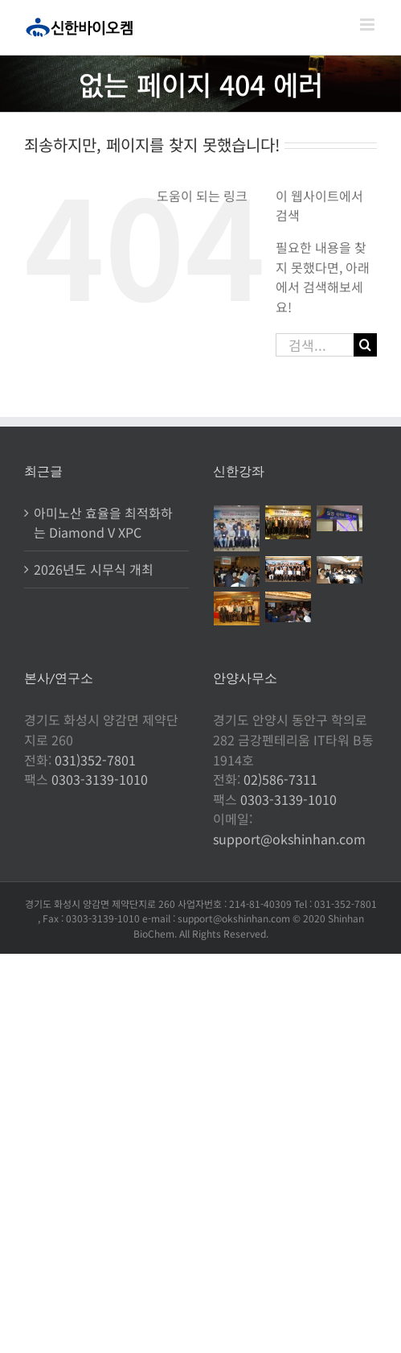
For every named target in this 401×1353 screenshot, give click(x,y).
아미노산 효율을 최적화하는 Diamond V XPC (103, 522)
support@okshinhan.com (289, 838)
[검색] (365, 345)
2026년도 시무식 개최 (93, 569)
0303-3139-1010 (99, 779)
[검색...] (315, 345)
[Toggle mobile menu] (368, 24)
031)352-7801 (95, 759)
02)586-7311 (280, 779)
